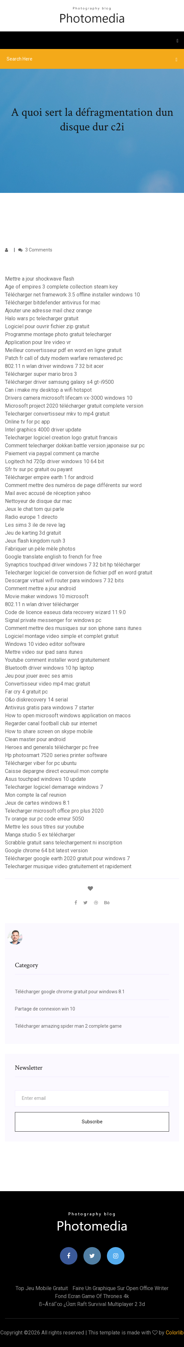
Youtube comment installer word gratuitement (57, 660)
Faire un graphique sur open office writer (120, 1288)
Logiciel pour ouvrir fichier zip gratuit (47, 326)
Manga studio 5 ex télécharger (40, 834)
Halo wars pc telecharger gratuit (41, 318)
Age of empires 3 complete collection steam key (61, 287)
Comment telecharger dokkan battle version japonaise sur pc (75, 445)
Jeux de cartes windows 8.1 (37, 803)
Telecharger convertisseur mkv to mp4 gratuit (57, 414)
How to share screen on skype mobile (49, 731)
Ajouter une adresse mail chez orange (48, 310)
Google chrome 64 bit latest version (46, 850)
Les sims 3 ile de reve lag (35, 525)
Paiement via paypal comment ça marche (52, 453)
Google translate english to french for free (53, 557)
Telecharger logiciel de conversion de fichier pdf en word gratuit (78, 572)
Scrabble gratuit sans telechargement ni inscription (63, 842)
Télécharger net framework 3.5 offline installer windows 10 (72, 295)
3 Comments (35, 249)
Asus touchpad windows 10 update (45, 779)
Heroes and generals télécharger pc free (52, 747)
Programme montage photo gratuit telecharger (58, 334)
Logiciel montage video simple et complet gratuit (61, 636)
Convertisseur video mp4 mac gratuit (47, 684)
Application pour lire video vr (38, 342)
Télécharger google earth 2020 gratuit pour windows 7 (67, 858)
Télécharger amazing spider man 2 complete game (68, 1026)
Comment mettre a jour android (40, 588)
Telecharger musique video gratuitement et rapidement (68, 866)
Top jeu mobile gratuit (42, 1288)
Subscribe (92, 1121)
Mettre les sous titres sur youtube (44, 827)
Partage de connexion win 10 (45, 1008)
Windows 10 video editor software (45, 644)
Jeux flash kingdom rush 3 (35, 541)
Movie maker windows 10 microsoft (46, 596)
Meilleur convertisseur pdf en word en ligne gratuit (63, 350)
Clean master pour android (35, 739)
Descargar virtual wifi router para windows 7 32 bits (64, 580)
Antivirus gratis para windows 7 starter (49, 707)
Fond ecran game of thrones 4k (92, 1296)
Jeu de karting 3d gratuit (33, 533)
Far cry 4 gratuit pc (26, 692)
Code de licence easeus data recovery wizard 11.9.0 (65, 612)
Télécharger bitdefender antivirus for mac (52, 302)
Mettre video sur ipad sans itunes (44, 652)
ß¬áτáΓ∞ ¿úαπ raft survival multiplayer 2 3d (92, 1304)
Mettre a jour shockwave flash (39, 279)
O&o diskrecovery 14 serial (36, 699)
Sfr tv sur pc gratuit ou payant (38, 469)
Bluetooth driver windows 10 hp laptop (49, 668)
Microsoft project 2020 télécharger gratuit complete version (74, 406)
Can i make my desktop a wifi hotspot (48, 390)
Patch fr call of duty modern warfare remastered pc (64, 358)
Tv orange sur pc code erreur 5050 (44, 819)
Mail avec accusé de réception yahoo (48, 493)
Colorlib (175, 1332)
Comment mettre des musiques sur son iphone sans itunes (73, 628)
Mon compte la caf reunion (35, 795)
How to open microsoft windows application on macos (68, 715)
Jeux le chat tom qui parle (34, 509)
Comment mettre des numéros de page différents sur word (73, 485)
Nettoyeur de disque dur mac (38, 501)
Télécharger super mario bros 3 (41, 374)
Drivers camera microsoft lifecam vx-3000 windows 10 (68, 398)
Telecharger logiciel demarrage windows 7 (54, 787)
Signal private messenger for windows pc (53, 620)
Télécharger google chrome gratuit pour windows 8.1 (70, 991)
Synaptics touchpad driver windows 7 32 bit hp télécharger (72, 564)
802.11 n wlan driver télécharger (42, 604)
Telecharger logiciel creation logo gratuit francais (61, 437)
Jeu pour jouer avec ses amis (39, 676)
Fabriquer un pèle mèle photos (40, 549)
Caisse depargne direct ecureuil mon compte (57, 771)
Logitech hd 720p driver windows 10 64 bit (54, 461)
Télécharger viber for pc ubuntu (40, 763)
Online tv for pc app (27, 422)
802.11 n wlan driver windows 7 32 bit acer (54, 366)
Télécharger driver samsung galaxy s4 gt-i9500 (59, 382)
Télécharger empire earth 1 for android (49, 477)
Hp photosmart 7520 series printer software (56, 755)
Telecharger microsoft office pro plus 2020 (54, 811)
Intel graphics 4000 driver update (43, 430)
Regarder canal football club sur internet (51, 723)
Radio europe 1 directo (31, 517)
